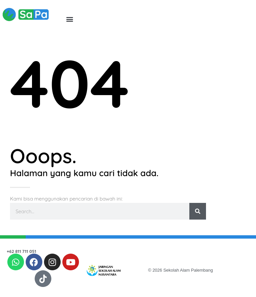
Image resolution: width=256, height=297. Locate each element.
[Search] (197, 211)
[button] (69, 18)
